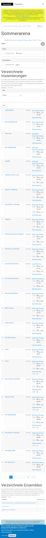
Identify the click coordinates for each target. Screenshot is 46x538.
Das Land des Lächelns (12, 379)
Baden (20, 53)
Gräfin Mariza (9, 323)
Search (39, 26)
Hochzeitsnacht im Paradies (14, 234)
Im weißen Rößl (10, 450)
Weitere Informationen (6, 533)
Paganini (8, 219)
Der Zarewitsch (10, 462)
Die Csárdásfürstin (11, 122)
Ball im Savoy (9, 308)
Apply (4, 105)
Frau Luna (8, 133)
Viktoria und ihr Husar (12, 175)
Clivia (7, 349)
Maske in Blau (9, 397)
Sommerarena (36, 118)
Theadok (18, 4)
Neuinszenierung (37, 110)
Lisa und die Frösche (12, 263)
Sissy (7, 361)
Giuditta (7, 161)
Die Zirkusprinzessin (12, 278)
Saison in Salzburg (11, 189)
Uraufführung (36, 264)
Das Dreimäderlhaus (11, 293)
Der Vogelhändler (10, 147)
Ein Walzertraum (10, 337)
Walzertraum (9, 110)
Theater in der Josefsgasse (8, 509)
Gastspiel (35, 134)
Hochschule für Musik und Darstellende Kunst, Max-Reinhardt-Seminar (19, 503)
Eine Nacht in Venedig (12, 204)
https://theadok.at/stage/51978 (17, 40)
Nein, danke (4, 536)
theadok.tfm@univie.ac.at (23, 16)
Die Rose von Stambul (12, 249)
